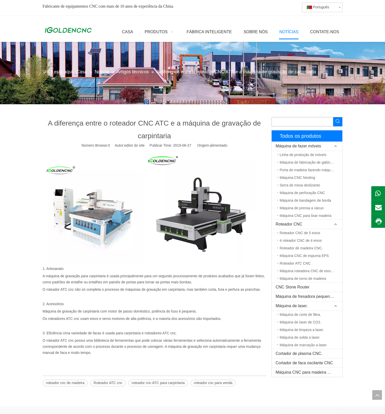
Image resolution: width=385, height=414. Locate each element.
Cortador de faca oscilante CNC (304, 363)
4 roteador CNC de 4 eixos (301, 240)
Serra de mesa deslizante (300, 185)
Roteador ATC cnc (108, 383)
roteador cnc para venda (213, 383)
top (377, 395)
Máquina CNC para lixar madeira (306, 216)
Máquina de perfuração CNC (302, 193)
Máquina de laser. (292, 306)
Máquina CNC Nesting (297, 178)
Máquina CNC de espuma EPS (304, 256)
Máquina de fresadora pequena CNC (309, 296)
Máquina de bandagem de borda (305, 200)
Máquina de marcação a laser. (304, 345)
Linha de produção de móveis (303, 155)
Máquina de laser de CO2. (300, 322)
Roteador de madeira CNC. (301, 248)
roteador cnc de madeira (65, 383)
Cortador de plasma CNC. (299, 353)
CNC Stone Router (293, 287)
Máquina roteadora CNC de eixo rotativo (311, 271)
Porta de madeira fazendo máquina (307, 170)
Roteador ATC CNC (295, 263)
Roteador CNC (289, 224)
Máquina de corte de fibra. (300, 315)
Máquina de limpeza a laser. (302, 330)
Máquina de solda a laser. (300, 337)
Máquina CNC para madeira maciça (308, 372)
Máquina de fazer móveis (298, 146)
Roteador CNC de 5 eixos (300, 233)
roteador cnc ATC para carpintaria (158, 383)
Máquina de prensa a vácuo (302, 208)
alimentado (218, 145)
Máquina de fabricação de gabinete (307, 162)
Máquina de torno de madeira (303, 279)
